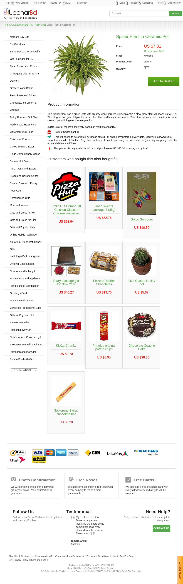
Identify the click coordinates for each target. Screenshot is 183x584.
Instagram (17, 538)
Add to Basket (164, 81)
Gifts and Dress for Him (23, 220)
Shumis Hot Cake (19, 161)
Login (122, 3)
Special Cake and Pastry (23, 183)
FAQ (68, 3)
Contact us (161, 528)
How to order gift (43, 556)
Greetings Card (18, 293)
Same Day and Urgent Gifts (25, 51)
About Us (13, 556)
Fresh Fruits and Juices (23, 95)
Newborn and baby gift (22, 271)
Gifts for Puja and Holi (22, 315)
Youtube (48, 529)
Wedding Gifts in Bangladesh (26, 256)
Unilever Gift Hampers (22, 263)
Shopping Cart (174, 3)
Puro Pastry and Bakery (23, 168)
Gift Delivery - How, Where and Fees (27, 560)
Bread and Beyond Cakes (24, 176)
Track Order (81, 3)
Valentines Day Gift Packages (26, 344)
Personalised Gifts (20, 198)
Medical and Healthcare (23, 124)
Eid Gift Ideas (17, 44)
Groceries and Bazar (21, 88)
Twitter (27, 529)
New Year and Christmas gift (25, 337)
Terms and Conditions (97, 556)
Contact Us (147, 3)
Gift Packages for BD (21, 58)
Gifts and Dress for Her (22, 212)
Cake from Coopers (20, 139)
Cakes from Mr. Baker (22, 146)
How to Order (39, 3)
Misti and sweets (19, 205)
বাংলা (160, 3)
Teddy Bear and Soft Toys (24, 117)
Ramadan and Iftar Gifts (23, 351)
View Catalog (21, 3)
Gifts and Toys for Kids (22, 227)
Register (134, 3)
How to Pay (55, 3)
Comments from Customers (69, 556)
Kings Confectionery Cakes (25, 153)
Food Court (16, 190)
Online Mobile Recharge (23, 234)
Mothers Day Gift (19, 36)
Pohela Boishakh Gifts (22, 359)
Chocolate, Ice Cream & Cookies (23, 106)
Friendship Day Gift (20, 329)
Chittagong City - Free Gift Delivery (24, 77)
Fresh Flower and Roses (23, 66)
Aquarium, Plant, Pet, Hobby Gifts (28, 24)
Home (8, 3)
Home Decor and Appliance (25, 278)
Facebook (17, 529)
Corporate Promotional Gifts (25, 307)
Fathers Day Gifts (19, 322)
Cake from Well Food (21, 131)
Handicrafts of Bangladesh (24, 285)
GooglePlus (37, 529)
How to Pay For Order (123, 556)
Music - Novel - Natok (22, 300)
